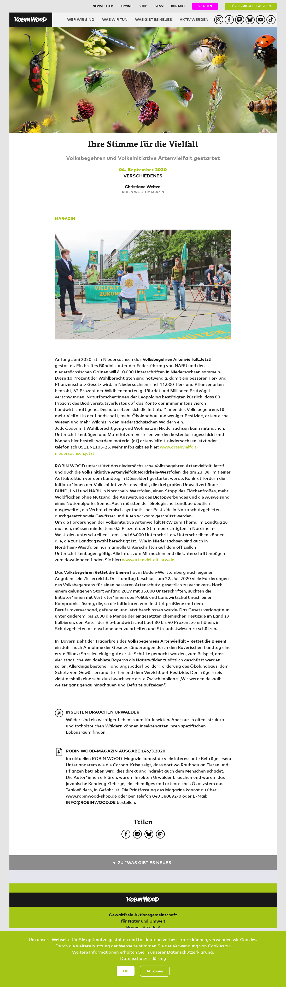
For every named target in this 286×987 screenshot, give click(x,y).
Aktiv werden (194, 19)
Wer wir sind (80, 19)
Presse (159, 6)
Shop (143, 6)
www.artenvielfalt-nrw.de (148, 559)
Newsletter (103, 6)
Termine (125, 6)
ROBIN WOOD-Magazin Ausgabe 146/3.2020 (115, 750)
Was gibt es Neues (153, 19)
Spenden (205, 6)
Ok (125, 972)
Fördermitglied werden (250, 6)
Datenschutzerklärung (143, 959)
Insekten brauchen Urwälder (102, 712)
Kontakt (178, 6)
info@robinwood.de (91, 802)
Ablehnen (155, 972)
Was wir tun (114, 19)
